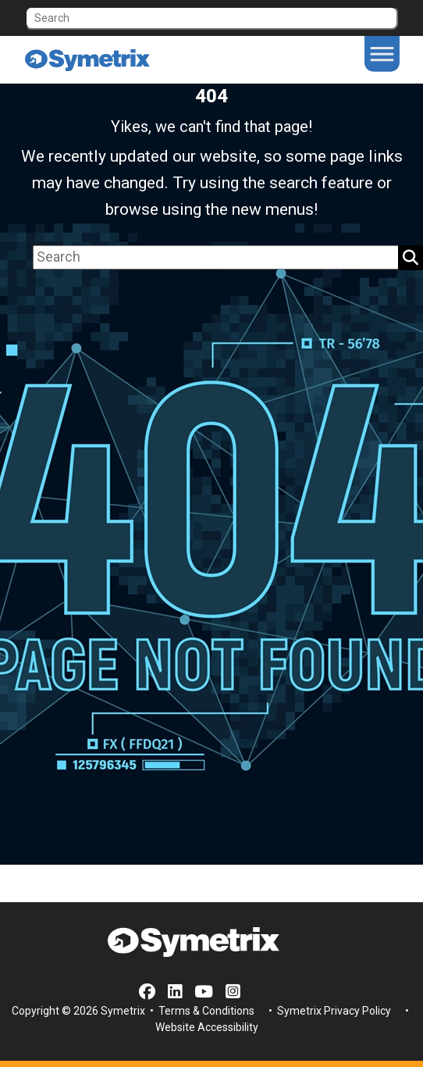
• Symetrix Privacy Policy (328, 1011)
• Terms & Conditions (201, 1011)
